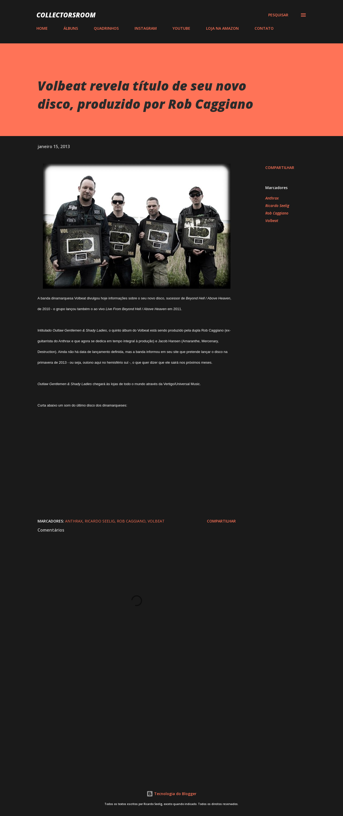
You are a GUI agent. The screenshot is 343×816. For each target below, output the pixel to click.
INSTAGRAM (146, 28)
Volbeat (271, 220)
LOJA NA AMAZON (222, 28)
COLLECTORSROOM (66, 14)
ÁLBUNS (71, 28)
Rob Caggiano (276, 213)
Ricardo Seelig (277, 205)
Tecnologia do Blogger (171, 793)
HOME (42, 28)
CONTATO (264, 28)
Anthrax (272, 198)
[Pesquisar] (278, 15)
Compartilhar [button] (279, 167)
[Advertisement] (128, 709)
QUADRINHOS (106, 28)
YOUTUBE (181, 28)
